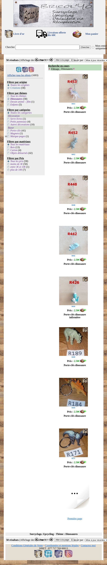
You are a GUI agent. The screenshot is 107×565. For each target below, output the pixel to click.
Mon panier (91, 33)
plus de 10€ (16, 169)
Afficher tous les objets (19, 75)
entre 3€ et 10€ (18, 167)
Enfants (14, 104)
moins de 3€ (16, 164)
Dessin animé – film (20, 101)
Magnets (14, 133)
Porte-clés (15, 130)
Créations (15, 87)
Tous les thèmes (18, 96)
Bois (12, 147)
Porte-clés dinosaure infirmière (75, 316)
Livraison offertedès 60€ (56, 33)
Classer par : (78, 60)
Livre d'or (18, 33)
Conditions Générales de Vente (27, 545)
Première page (75, 518)
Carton (14, 150)
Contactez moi (88, 545)
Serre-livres (16, 118)
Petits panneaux (18, 121)
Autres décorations (20, 124)
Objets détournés (19, 153)
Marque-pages (17, 136)
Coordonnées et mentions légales (62, 545)
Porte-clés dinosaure (75, 112)
